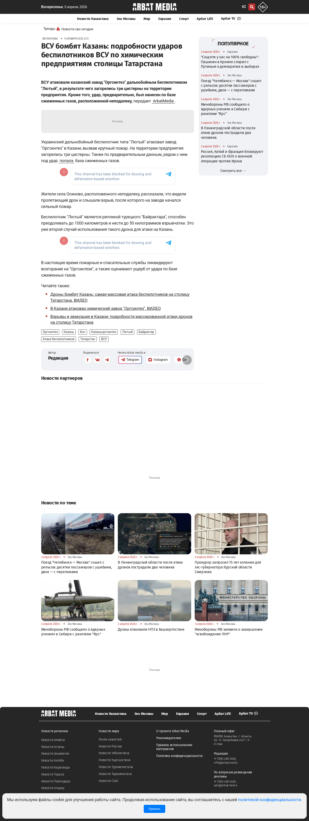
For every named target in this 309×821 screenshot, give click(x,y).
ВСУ (104, 339)
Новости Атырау (53, 788)
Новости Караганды (55, 767)
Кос (82, 332)
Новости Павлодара (55, 781)
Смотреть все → (233, 171)
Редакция (58, 358)
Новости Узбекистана (114, 753)
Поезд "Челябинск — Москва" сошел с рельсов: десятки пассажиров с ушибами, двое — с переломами (231, 86)
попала (66, 160)
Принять (154, 809)
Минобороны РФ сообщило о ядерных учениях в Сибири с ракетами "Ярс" (225, 109)
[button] (187, 360)
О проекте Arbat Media (172, 731)
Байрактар (146, 332)
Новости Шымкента (55, 754)
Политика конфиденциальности (179, 756)
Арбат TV (231, 18)
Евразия (164, 19)
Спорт (184, 19)
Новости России (110, 746)
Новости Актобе (52, 760)
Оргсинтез (50, 332)
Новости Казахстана (93, 19)
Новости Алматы (53, 740)
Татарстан (87, 339)
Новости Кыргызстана (114, 760)
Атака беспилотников (59, 339)
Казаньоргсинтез (103, 332)
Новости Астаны (52, 747)
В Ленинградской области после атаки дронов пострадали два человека (228, 133)
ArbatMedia (163, 101)
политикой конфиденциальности (269, 799)
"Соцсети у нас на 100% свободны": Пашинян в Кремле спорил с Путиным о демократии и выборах (230, 62)
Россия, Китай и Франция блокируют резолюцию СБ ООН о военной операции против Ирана (232, 156)
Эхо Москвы (126, 19)
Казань (69, 332)
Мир (147, 19)
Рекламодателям (168, 738)
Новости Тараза (52, 774)
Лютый (127, 332)
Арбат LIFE (205, 19)
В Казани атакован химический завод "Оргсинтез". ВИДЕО (105, 308)
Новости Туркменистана (116, 767)
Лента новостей (110, 739)
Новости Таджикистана (115, 774)
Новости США (108, 781)
